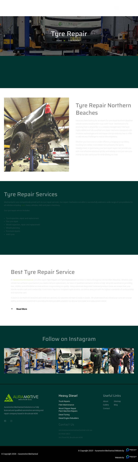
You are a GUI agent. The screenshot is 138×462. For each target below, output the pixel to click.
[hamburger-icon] (116, 8)
